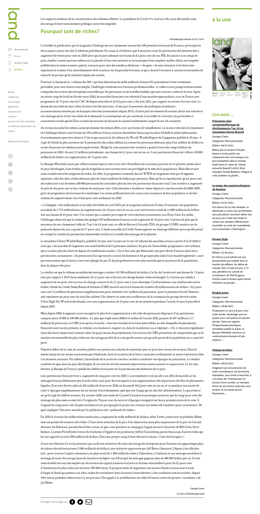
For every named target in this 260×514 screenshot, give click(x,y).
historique (14, 101)
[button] (88, 501)
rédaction (13, 97)
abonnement (21, 49)
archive (18, 69)
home (11, 92)
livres (17, 56)
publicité (13, 106)
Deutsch (12, 141)
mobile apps (21, 62)
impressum (14, 111)
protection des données (21, 121)
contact (12, 116)
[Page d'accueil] (14, 38)
